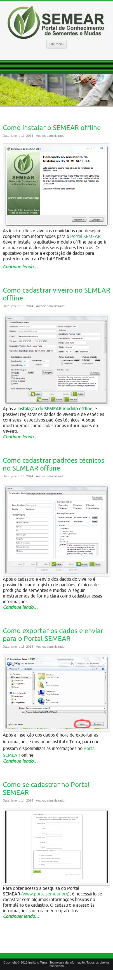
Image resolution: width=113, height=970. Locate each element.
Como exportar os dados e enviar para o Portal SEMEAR (53, 635)
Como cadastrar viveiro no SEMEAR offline (56, 294)
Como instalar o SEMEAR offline (52, 128)
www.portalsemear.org (45, 894)
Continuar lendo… (21, 916)
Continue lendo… (20, 267)
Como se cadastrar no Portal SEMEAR (46, 789)
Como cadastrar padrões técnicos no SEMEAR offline (53, 464)
